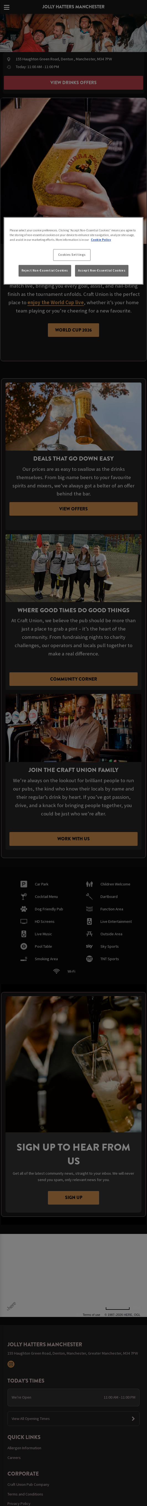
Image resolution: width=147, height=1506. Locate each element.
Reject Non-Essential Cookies (45, 270)
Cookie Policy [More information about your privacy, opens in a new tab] (101, 240)
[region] (73, 251)
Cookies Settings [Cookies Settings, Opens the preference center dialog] (72, 255)
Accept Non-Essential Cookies (101, 270)
